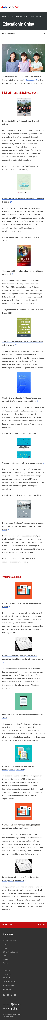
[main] (23, 470)
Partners (6, 963)
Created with (14, 1004)
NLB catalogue (29, 80)
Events (5, 959)
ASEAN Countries (9, 941)
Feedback (6, 974)
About (5, 956)
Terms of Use (7, 989)
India (5, 948)
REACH (5, 978)
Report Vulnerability (9, 981)
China (5, 944)
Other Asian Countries (11, 952)
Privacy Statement (9, 985)
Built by (13, 1008)
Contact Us (6, 970)
